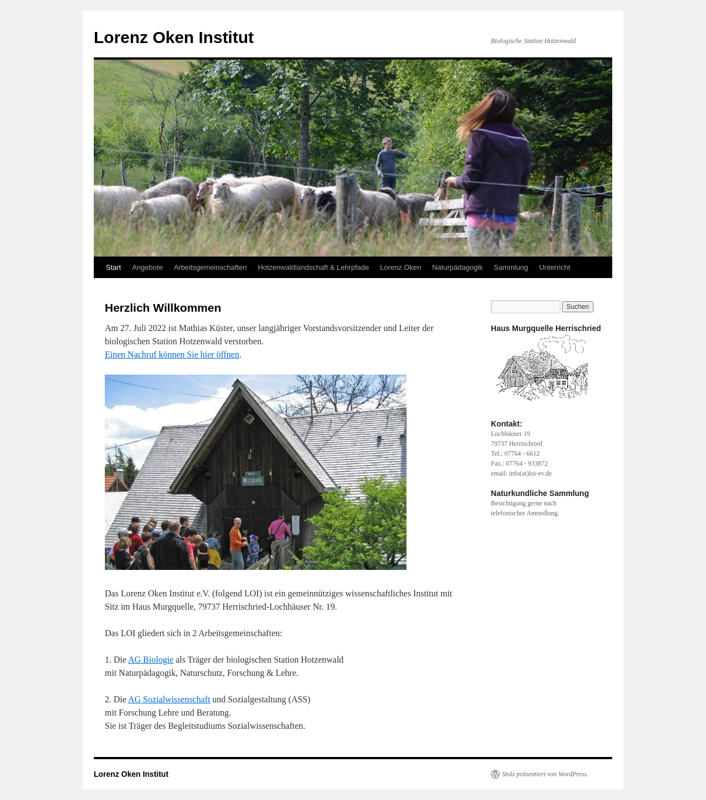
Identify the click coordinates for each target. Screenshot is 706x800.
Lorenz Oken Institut (174, 37)
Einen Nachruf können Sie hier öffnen (172, 354)
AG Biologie (150, 659)
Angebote (147, 267)
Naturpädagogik (457, 267)
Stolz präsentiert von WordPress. (545, 774)
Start (113, 267)
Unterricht (554, 267)
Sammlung (511, 267)
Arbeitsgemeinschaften (210, 267)
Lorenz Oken (400, 267)
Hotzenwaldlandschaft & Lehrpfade (313, 267)
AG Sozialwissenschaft (169, 699)
